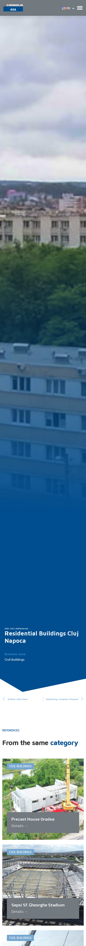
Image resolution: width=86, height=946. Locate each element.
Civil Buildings (15, 659)
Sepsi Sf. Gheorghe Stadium (38, 904)
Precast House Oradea (32, 819)
